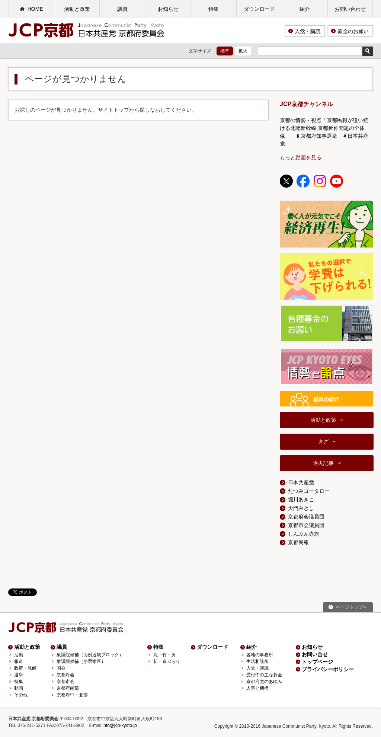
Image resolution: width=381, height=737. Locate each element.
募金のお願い (353, 31)
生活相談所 (257, 661)
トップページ (317, 662)
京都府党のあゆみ (264, 681)
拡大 (242, 51)
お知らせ (168, 9)
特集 (213, 9)
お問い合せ (315, 654)
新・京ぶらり (166, 661)
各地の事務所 (259, 654)
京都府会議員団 (306, 517)
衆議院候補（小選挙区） (81, 661)
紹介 (305, 9)
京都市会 (65, 681)
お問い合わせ (350, 9)
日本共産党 (301, 482)
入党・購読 (308, 31)
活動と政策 (77, 9)
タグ (323, 441)
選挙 (18, 674)
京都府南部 (68, 688)
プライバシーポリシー (328, 669)
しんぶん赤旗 (303, 534)
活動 (18, 654)
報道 (18, 661)
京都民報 (298, 542)
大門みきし (301, 508)
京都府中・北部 (72, 695)
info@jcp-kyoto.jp (120, 725)
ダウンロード (259, 9)
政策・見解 (25, 668)
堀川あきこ (301, 499)
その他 (21, 695)
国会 (61, 668)
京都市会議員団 (306, 525)
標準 (224, 51)
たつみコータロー (309, 491)
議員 (122, 9)
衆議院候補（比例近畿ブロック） (90, 654)
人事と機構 (257, 688)
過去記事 (323, 463)
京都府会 (65, 674)
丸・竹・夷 (164, 654)
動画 (18, 688)
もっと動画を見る (300, 157)
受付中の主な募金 (264, 674)
